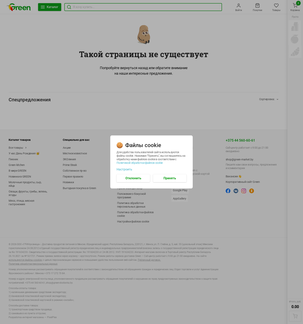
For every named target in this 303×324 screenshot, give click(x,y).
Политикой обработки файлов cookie (140, 162)
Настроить (124, 169)
